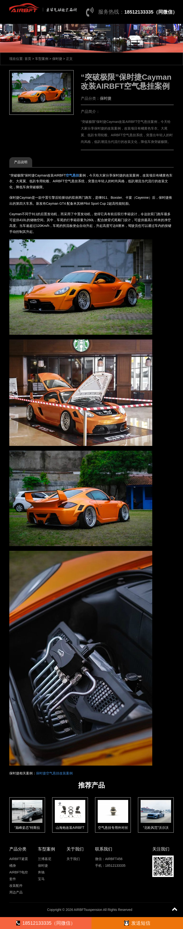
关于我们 (73, 859)
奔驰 (41, 872)
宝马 (41, 879)
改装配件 (16, 885)
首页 (28, 59)
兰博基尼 (44, 859)
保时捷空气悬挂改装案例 (54, 773)
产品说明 (20, 162)
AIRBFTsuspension (88, 910)
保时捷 (57, 59)
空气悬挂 (72, 175)
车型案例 (41, 59)
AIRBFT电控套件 (18, 875)
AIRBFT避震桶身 (18, 862)
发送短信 (137, 923)
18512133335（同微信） (150, 12)
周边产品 (16, 892)
